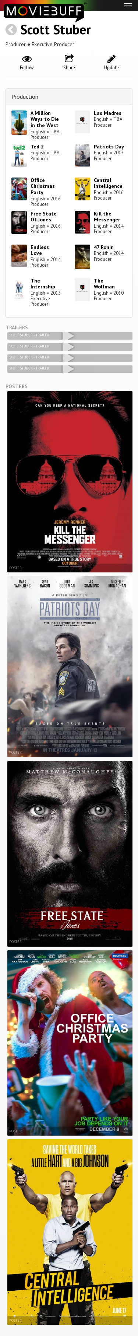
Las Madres (107, 113)
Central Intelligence (108, 183)
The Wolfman (104, 283)
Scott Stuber (55, 29)
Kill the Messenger (107, 216)
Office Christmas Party (43, 186)
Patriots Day (109, 146)
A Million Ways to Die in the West (45, 119)
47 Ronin (104, 247)
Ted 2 (37, 146)
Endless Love (40, 250)
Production (24, 96)
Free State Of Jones (44, 216)
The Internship (43, 283)
